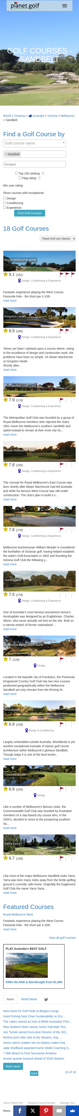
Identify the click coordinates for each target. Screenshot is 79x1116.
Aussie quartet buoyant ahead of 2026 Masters (33, 1058)
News (10, 999)
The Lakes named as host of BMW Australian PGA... (37, 1021)
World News (29, 999)
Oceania (19, 115)
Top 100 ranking (32, 173)
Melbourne (67, 115)
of (70, 1072)
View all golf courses (62, 937)
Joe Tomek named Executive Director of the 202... (35, 1032)
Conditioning (15, 203)
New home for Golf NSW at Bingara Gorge (31, 1011)
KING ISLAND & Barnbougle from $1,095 (34, 982)
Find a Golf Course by (34, 134)
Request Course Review (41, 1102)
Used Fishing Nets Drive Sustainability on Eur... (34, 1016)
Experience (14, 207)
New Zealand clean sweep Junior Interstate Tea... (35, 1027)
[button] (43, 173)
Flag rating (31, 178)
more (34, 1073)
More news (13, 1066)
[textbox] (23, 154)
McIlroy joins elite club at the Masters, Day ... (32, 1037)
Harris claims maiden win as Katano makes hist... (35, 1042)
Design (11, 198)
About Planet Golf (13, 1102)
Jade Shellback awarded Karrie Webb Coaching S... (37, 1048)
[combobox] (34, 143)
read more (10, 300)
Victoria (52, 115)
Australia (38, 115)
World (7, 115)
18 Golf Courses (26, 228)
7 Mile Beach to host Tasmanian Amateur (30, 1053)
